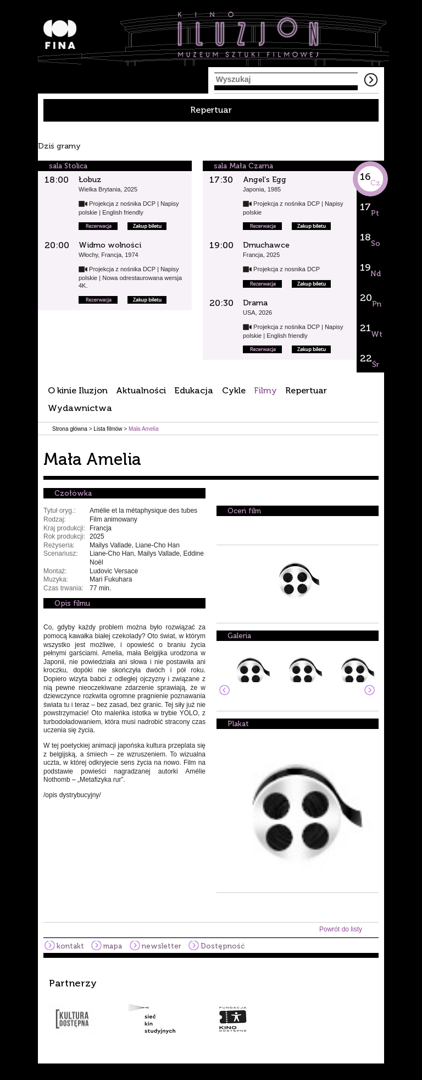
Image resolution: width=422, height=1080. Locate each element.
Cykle (234, 390)
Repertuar (211, 110)
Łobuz (90, 179)
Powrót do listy (340, 929)
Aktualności (141, 390)
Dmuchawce (266, 245)
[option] (211, 1006)
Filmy (265, 390)
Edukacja (193, 390)
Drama (255, 303)
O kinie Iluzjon (78, 390)
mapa (112, 946)
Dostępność (223, 946)
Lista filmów (107, 429)
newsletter (161, 946)
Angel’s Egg (264, 179)
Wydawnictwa (80, 408)
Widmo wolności (110, 245)
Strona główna (69, 429)
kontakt (70, 946)
